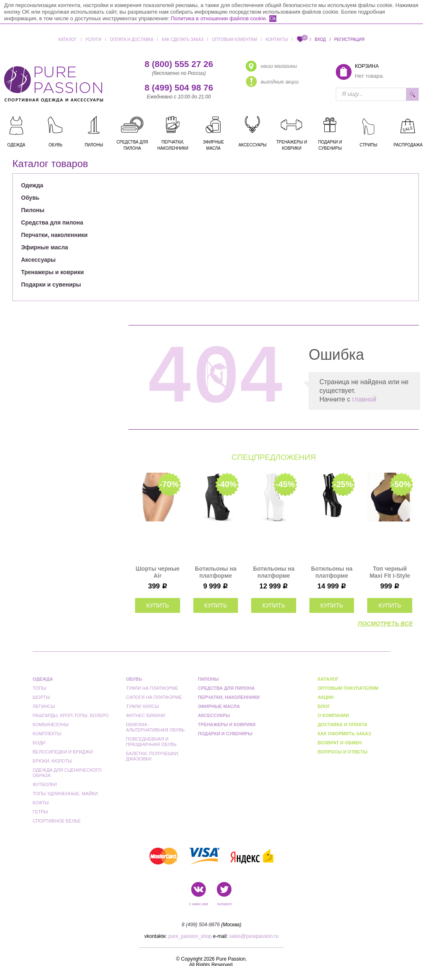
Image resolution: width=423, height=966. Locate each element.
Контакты (277, 39)
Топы (39, 688)
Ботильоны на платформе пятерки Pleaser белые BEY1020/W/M (273, 572)
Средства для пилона (52, 222)
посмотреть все (385, 623)
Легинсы (44, 706)
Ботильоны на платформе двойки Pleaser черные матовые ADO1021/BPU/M (215, 572)
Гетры (40, 811)
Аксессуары (38, 259)
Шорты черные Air (157, 572)
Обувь (30, 197)
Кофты (41, 802)
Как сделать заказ (183, 39)
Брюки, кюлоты (52, 760)
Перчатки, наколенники (54, 235)
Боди (39, 742)
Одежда (32, 185)
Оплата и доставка (132, 39)
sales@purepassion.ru (254, 936)
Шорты (41, 697)
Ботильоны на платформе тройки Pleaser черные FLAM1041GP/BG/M (331, 572)
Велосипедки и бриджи (63, 751)
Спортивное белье (57, 820)
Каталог (68, 39)
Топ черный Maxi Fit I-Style (390, 572)
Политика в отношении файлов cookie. (219, 18)
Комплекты (47, 733)
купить (157, 605)
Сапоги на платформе (154, 697)
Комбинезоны (51, 724)
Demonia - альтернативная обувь (155, 727)
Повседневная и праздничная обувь (151, 741)
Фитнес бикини (145, 715)
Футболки (45, 784)
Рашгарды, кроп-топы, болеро (71, 715)
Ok (273, 19)
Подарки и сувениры (51, 284)
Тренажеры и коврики (52, 272)
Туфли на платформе (152, 688)
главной (364, 399)
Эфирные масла (44, 247)
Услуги (93, 39)
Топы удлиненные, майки (65, 793)
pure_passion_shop (190, 936)
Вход (320, 39)
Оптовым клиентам (234, 39)
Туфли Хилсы (142, 706)
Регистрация (349, 39)
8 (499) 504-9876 (201, 925)
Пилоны (32, 210)
